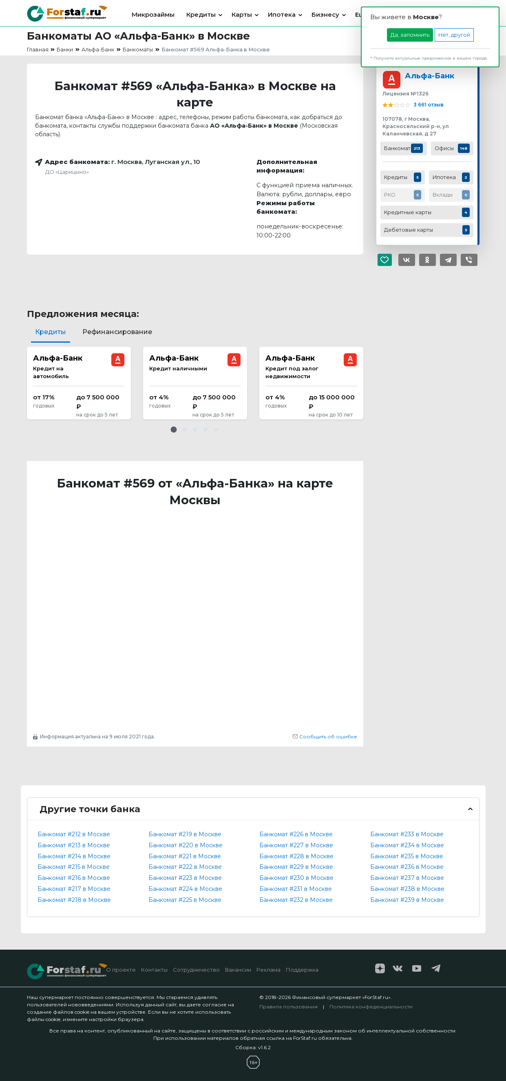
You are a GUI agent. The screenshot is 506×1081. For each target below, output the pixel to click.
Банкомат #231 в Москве (295, 889)
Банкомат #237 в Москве (407, 878)
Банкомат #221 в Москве (184, 856)
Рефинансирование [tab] (117, 332)
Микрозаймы (153, 14)
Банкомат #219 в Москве (184, 834)
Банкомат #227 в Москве (296, 845)
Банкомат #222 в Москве (185, 867)
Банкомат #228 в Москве (296, 856)
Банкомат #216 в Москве (74, 878)
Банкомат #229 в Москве (296, 867)
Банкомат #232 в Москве (296, 900)
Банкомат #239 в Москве (407, 900)
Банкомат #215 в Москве (74, 867)
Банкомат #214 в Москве (74, 856)
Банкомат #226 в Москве (296, 834)
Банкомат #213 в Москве (74, 845)
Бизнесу (325, 14)
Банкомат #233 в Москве (407, 834)
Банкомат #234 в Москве (407, 845)
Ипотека (282, 14)
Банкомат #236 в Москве (407, 867)
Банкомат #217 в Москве (74, 889)
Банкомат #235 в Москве (406, 856)
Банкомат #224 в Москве (185, 889)
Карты (242, 14)
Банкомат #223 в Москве (185, 878)
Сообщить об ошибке (324, 736)
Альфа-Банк (429, 75)
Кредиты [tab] (50, 332)
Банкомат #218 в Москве (74, 900)
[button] (173, 430)
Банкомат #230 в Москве (296, 878)
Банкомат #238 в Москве (407, 889)
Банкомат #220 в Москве (185, 845)
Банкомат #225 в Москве (184, 900)
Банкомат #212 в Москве (74, 834)
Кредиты (201, 14)
